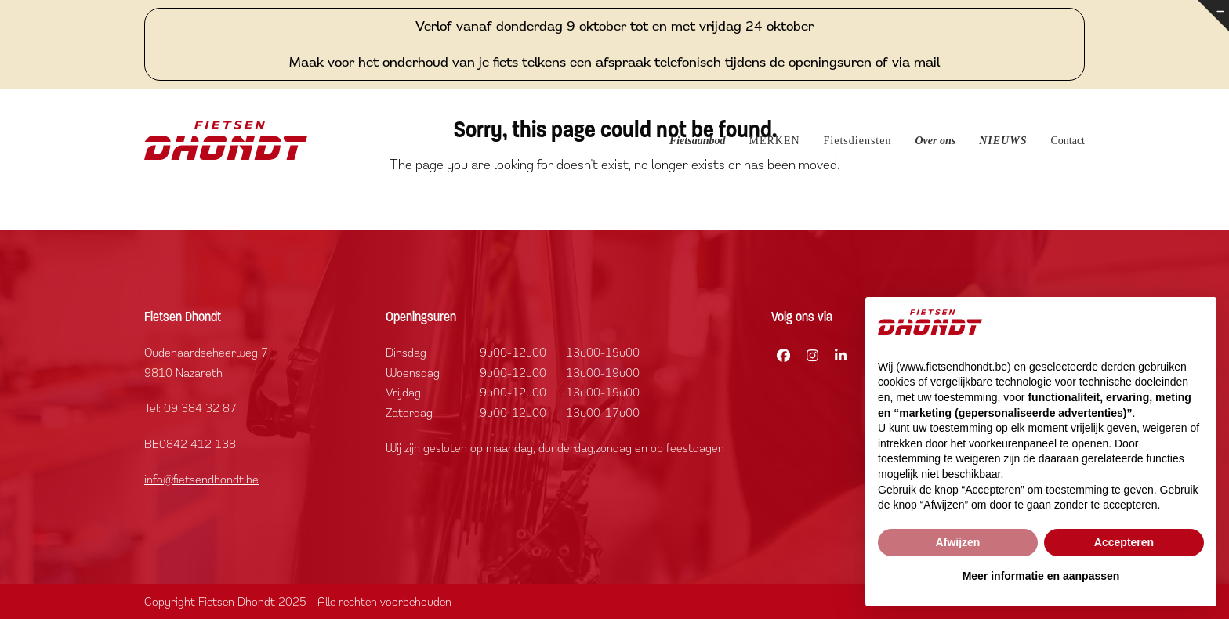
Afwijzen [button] (958, 542)
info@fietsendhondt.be (201, 479)
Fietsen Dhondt (236, 601)
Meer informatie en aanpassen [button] (1041, 576)
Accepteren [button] (1124, 542)
